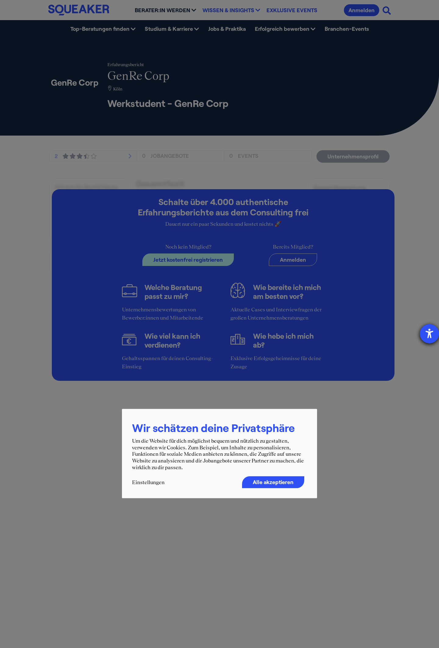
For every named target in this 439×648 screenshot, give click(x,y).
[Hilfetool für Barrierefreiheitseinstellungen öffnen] (429, 333)
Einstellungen (148, 483)
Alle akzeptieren (273, 482)
